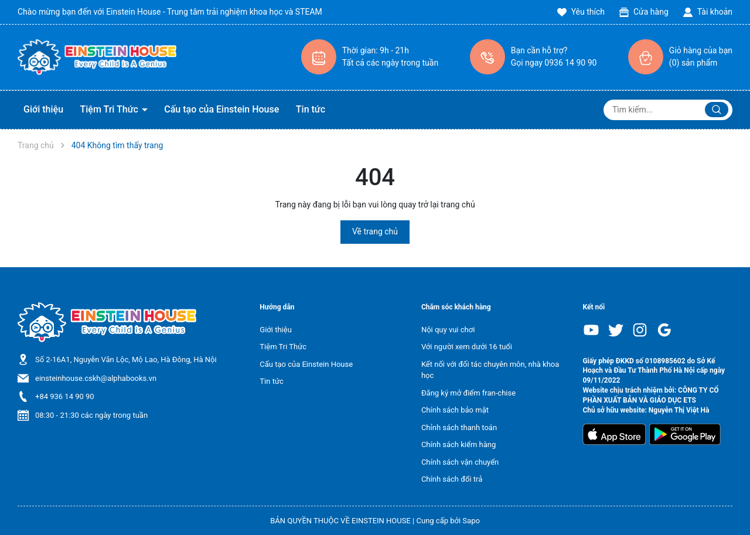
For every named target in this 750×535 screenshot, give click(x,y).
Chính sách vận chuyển (460, 462)
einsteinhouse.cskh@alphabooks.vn (95, 378)
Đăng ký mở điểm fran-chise (468, 393)
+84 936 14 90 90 (64, 396)
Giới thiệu (43, 109)
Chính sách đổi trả (451, 479)
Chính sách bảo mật (455, 409)
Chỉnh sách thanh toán (459, 427)
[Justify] (716, 109)
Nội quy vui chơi (448, 329)
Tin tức (310, 109)
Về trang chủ (375, 231)
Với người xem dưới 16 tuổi (466, 346)
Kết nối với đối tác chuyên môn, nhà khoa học (490, 370)
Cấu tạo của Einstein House (221, 109)
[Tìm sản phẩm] (668, 110)
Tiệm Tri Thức (110, 109)
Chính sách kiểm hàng (458, 444)
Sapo (471, 520)
